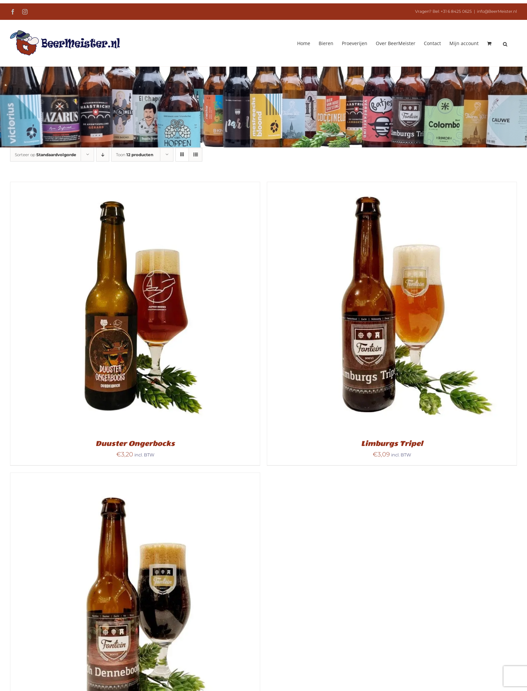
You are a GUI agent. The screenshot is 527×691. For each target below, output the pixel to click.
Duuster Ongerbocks (135, 443)
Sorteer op (45, 154)
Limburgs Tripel (392, 443)
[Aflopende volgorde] (102, 155)
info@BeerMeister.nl (497, 11)
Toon (134, 154)
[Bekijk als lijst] (195, 154)
